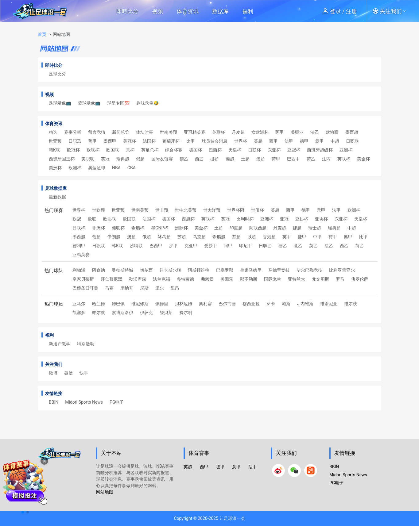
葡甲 (92, 141)
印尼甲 (245, 245)
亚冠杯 (293, 150)
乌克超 (199, 236)
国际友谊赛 (162, 158)
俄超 (140, 158)
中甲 (317, 236)
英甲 (286, 236)
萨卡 (270, 303)
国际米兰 (272, 279)
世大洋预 (211, 210)
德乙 (184, 158)
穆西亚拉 (251, 303)
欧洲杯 (74, 167)
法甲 (289, 141)
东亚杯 (274, 150)
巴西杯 (215, 150)
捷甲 (302, 236)
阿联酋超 (257, 227)
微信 (68, 373)
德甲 (304, 141)
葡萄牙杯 (171, 141)
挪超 (214, 158)
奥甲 (348, 236)
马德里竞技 (279, 270)
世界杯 (240, 141)
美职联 (87, 158)
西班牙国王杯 (62, 158)
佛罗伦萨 (359, 279)
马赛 (109, 288)
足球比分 (57, 73)
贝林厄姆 (183, 303)
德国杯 (195, 150)
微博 (53, 373)
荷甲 (276, 158)
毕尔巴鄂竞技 (309, 270)
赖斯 (286, 303)
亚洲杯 (345, 150)
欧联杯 (93, 150)
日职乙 (74, 141)
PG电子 (117, 402)
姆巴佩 (118, 303)
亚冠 (284, 219)
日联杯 (254, 150)
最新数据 (57, 196)
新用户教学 (59, 343)
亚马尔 (78, 303)
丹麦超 (238, 132)
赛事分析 (72, 132)
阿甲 (279, 132)
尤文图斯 (320, 279)
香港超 (269, 236)
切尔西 (146, 270)
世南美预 (168, 132)
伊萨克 (146, 312)
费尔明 (185, 312)
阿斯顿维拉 (198, 270)
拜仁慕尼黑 (111, 279)
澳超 (260, 158)
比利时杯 (245, 219)
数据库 (220, 11)
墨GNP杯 (159, 227)
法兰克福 (161, 279)
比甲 (190, 141)
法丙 (326, 158)
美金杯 (363, 158)
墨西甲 (109, 141)
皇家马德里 (251, 270)
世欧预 (98, 210)
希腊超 (218, 236)
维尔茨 (350, 303)
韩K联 (54, 150)
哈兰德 (98, 303)
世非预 (161, 210)
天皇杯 (234, 150)
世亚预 (55, 141)
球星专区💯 (118, 103)
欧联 (92, 219)
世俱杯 (257, 210)
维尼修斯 (140, 303)
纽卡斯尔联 (170, 270)
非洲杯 (98, 227)
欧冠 (76, 219)
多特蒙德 (185, 279)
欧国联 (112, 150)
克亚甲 (190, 245)
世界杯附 (235, 210)
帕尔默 (98, 312)
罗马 (340, 279)
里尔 (159, 288)
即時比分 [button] (127, 11)
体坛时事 (144, 132)
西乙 (199, 158)
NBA (116, 167)
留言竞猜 (96, 132)
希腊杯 (137, 227)
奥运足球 (96, 167)
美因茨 (226, 279)
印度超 (236, 227)
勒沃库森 (137, 279)
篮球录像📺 (89, 103)
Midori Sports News (84, 402)
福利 (247, 11)
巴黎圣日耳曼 (85, 288)
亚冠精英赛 (194, 132)
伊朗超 (113, 236)
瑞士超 (314, 227)
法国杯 (149, 141)
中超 (335, 141)
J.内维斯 (305, 303)
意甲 (319, 141)
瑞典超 (122, 158)
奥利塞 (205, 303)
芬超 (236, 236)
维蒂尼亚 (328, 303)
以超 (251, 236)
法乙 (314, 132)
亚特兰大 (296, 279)
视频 (157, 11)
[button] (391, 11)
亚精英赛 (81, 254)
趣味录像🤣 (147, 103)
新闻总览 (120, 132)
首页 (42, 34)
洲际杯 (181, 227)
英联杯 (218, 132)
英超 (258, 141)
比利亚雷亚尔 (342, 270)
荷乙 (311, 158)
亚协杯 (301, 219)
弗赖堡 (207, 279)
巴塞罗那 (224, 270)
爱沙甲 (210, 245)
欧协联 (332, 132)
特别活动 (85, 343)
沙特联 (136, 245)
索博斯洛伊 (122, 312)
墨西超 (351, 132)
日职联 (352, 141)
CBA (131, 167)
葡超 (230, 158)
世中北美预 (185, 210)
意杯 (130, 150)
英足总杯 (149, 150)
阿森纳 (98, 270)
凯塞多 (78, 312)
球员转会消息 (214, 141)
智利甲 (78, 245)
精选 (53, 132)
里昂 (175, 288)
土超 (245, 158)
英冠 (105, 158)
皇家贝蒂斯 (83, 279)
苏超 (181, 236)
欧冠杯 (73, 150)
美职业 (297, 132)
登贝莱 (166, 312)
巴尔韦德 (227, 303)
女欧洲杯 (260, 132)
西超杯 (188, 219)
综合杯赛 (173, 150)
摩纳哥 (126, 288)
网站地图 (104, 492)
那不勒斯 (248, 279)
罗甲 (173, 245)
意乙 (298, 245)
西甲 (273, 141)
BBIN (53, 402)
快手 (84, 373)
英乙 (313, 245)
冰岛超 (164, 236)
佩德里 (161, 303)
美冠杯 (129, 141)
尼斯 (144, 288)
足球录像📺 (60, 103)
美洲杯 (55, 167)
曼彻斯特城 (122, 270)
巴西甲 (293, 158)
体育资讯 (188, 11)
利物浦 (78, 270)
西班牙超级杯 (320, 150)
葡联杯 (118, 227)
